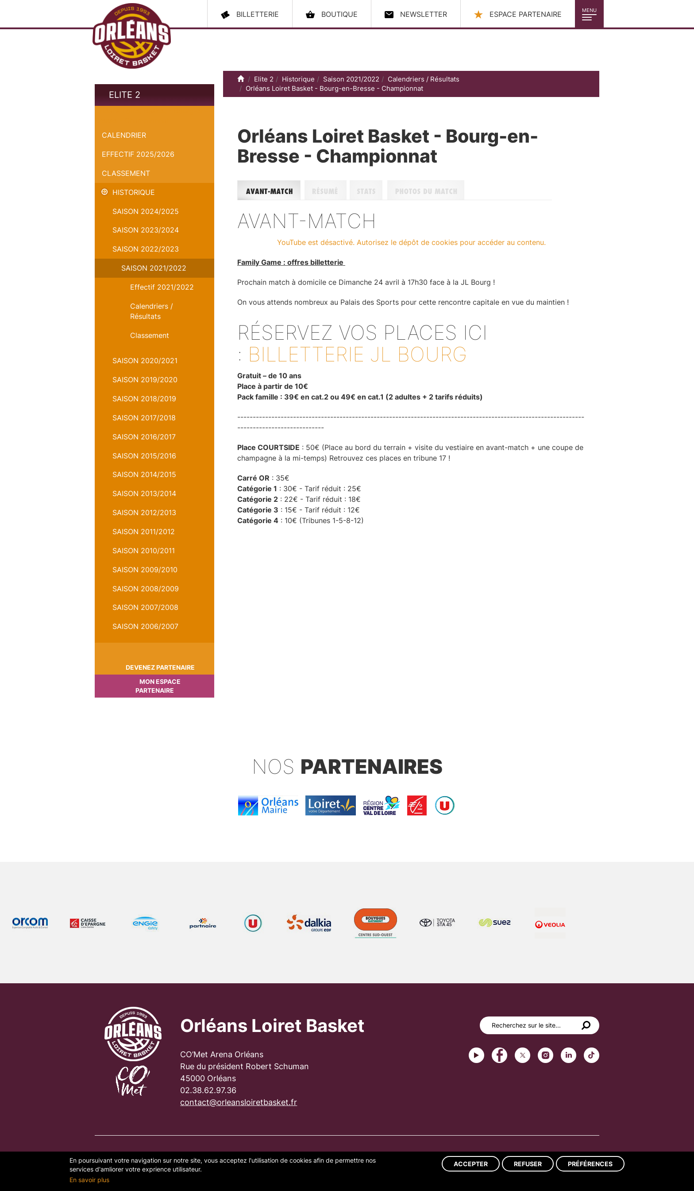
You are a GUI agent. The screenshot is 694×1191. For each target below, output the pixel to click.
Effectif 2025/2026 (138, 154)
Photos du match (469, 190)
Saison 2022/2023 (145, 248)
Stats (368, 190)
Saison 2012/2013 (144, 512)
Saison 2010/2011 (143, 550)
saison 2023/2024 (145, 229)
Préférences (590, 1164)
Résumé (327, 190)
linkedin (568, 1055)
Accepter (471, 1164)
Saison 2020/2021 (144, 360)
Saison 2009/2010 (144, 569)
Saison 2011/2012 (143, 531)
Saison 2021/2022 (153, 268)
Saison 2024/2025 (145, 211)
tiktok (591, 1055)
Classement (126, 173)
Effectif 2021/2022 (162, 287)
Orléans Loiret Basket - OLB (132, 36)
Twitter (522, 1055)
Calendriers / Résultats (151, 311)
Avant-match (271, 190)
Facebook (499, 1055)
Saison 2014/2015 (144, 474)
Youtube (476, 1055)
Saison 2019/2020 (144, 379)
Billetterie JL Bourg (357, 354)
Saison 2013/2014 (144, 493)
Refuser (528, 1164)
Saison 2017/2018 (144, 417)
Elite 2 (124, 94)
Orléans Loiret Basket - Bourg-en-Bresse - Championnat (334, 88)
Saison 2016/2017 (144, 436)
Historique (133, 192)
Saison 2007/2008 (145, 607)
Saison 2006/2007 (145, 626)
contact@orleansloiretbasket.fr (238, 1102)
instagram (545, 1055)
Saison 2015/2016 (144, 455)
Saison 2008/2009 (145, 588)
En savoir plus (89, 1179)
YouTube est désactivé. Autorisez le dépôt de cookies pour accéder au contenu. (411, 242)
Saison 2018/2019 (144, 398)
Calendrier (124, 135)
